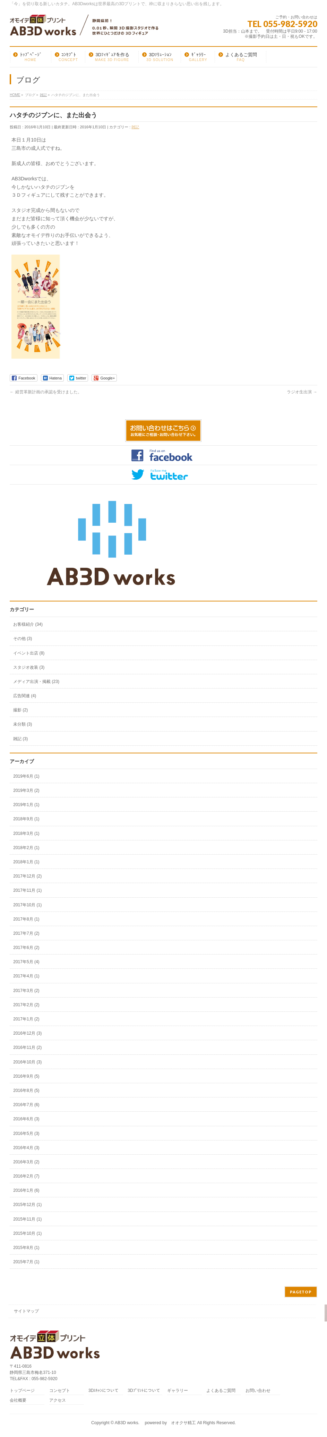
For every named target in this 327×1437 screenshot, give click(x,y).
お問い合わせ (258, 1390)
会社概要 (18, 1400)
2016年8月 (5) (26, 1090)
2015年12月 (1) (27, 1204)
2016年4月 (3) (26, 1147)
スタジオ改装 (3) (28, 667)
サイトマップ (26, 1311)
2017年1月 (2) (26, 1019)
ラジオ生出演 (302, 392)
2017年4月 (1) (26, 976)
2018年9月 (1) (26, 818)
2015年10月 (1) (27, 1233)
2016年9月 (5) (26, 1076)
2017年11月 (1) (27, 890)
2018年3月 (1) (26, 833)
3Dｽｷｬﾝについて (103, 1390)
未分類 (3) (22, 724)
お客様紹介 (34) (28, 624)
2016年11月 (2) (27, 1047)
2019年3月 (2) (26, 790)
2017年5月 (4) (26, 961)
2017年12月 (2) (27, 876)
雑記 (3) (20, 738)
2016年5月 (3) (26, 1133)
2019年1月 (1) (26, 804)
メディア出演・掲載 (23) (36, 681)
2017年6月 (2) (26, 947)
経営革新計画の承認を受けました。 (45, 392)
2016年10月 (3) (27, 1062)
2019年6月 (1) (26, 776)
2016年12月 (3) (27, 1033)
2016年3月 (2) (26, 1162)
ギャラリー (177, 1390)
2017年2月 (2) (26, 1004)
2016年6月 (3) (26, 1119)
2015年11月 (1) (27, 1219)
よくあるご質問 (220, 1390)
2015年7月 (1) (26, 1261)
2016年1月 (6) (26, 1190)
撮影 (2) (20, 710)
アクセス (57, 1400)
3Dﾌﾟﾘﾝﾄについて (144, 1390)
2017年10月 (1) (27, 905)
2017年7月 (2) (26, 933)
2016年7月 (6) (26, 1104)
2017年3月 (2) (26, 990)
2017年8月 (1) (26, 919)
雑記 (135, 127)
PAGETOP (301, 1292)
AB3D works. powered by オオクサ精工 (155, 1422)
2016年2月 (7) (26, 1176)
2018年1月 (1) (26, 861)
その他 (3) (22, 638)
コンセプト (59, 1390)
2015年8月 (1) (26, 1247)
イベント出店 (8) (28, 653)
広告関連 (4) (24, 695)
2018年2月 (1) (26, 847)
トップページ (22, 1390)
